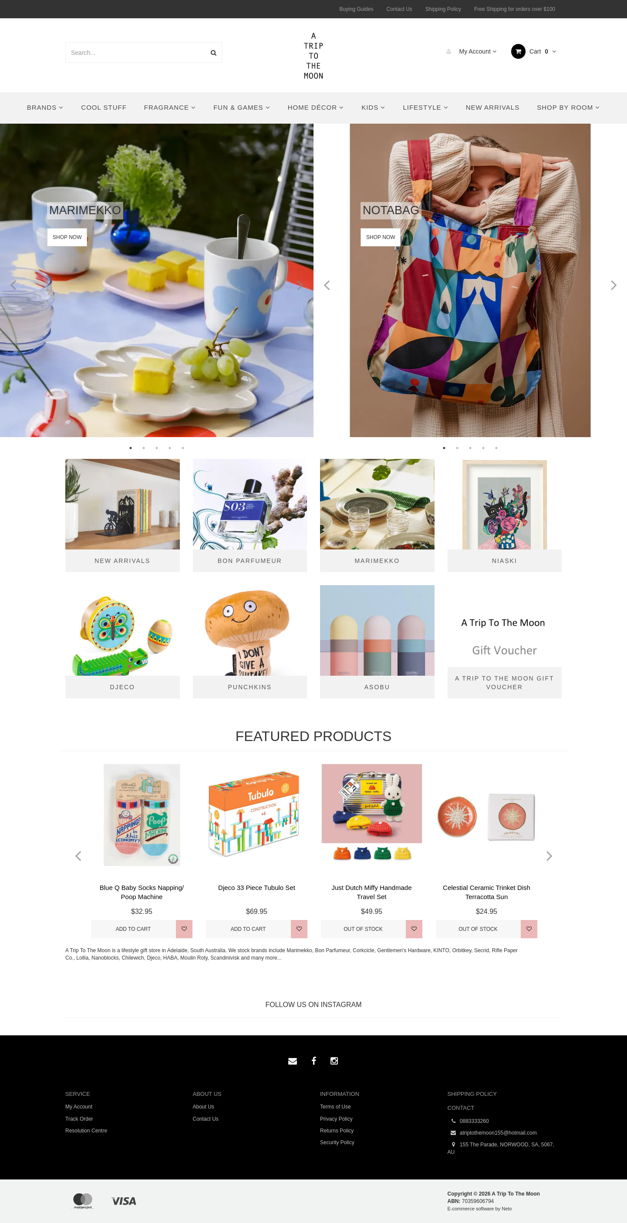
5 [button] (183, 448)
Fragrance (170, 107)
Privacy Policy (336, 1119)
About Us (203, 1107)
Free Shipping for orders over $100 (514, 9)
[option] (157, 280)
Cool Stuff (103, 107)
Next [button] (300, 280)
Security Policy (337, 1142)
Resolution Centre (86, 1131)
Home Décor (316, 107)
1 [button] (130, 448)
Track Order (79, 1119)
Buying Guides (356, 9)
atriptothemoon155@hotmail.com (492, 1133)
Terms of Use (335, 1107)
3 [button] (156, 448)
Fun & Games (241, 107)
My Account (469, 51)
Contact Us (399, 9)
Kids (373, 107)
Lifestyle (425, 107)
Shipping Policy (443, 9)
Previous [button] (13, 280)
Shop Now (67, 237)
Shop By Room (568, 107)
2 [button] (143, 448)
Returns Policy (337, 1131)
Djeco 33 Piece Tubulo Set (256, 887)
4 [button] (169, 448)
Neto (507, 1208)
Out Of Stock (363, 929)
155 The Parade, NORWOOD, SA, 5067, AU (501, 1148)
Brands (45, 107)
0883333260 (468, 1121)
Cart (533, 51)
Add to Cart (133, 929)
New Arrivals (492, 107)
